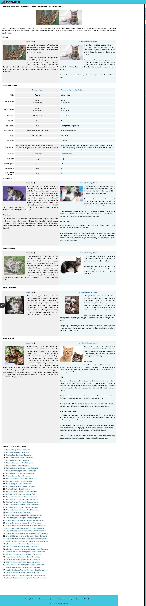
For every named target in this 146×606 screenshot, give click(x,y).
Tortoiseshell (123, 66)
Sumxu (121, 89)
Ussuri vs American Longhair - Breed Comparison (22, 499)
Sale (32, 41)
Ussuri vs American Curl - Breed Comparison (20, 494)
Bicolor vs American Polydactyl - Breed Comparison (23, 559)
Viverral (121, 35)
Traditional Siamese (125, 58)
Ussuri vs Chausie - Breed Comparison (18, 489)
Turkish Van (123, 50)
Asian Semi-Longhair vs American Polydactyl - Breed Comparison (27, 549)
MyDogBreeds (88, 599)
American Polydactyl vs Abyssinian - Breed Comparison (24, 515)
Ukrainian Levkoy (125, 42)
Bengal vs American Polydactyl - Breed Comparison (23, 557)
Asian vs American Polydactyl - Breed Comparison (22, 546)
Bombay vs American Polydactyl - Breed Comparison (23, 567)
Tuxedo (121, 46)
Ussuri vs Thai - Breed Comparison (17, 452)
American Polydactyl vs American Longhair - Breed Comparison (27, 533)
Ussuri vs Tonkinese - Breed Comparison (19, 457)
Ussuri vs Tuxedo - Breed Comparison (18, 476)
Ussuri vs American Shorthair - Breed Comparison (22, 504)
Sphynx (121, 97)
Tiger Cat (122, 78)
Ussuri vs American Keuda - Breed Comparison (21, 497)
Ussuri (28, 41)
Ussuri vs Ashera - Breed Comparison (18, 512)
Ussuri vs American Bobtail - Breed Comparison (21, 491)
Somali (121, 101)
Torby (121, 70)
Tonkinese (122, 74)
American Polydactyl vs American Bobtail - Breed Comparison (26, 525)
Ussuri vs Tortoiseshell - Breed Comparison (20, 463)
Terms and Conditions (46, 599)
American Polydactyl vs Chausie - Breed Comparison (23, 523)
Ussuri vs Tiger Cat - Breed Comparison (19, 455)
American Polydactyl (85, 41)
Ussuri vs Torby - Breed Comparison (18, 460)
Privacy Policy (29, 599)
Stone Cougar (123, 93)
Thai (120, 82)
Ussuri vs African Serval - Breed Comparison (20, 486)
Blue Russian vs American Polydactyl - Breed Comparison (25, 565)
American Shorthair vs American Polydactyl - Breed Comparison (27, 536)
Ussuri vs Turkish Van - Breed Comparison (20, 473)
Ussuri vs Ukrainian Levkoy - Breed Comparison (21, 478)
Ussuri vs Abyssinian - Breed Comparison (19, 481)
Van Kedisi (122, 31)
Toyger (121, 62)
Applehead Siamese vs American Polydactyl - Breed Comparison (27, 541)
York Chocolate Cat (125, 27)
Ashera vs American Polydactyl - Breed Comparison (23, 544)
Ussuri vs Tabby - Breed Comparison (18, 450)
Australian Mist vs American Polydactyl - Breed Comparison (25, 552)
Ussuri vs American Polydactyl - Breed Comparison (22, 502)
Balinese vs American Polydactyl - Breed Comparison (23, 554)
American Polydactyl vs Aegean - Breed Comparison (23, 518)
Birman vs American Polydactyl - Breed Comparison (23, 562)
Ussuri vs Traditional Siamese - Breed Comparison (22, 468)
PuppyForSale (74, 599)
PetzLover (61, 599)
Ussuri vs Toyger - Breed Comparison (18, 465)
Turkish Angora (124, 54)
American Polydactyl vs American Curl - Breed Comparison (25, 528)
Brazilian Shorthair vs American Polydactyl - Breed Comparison (26, 570)
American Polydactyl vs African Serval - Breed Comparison (25, 520)
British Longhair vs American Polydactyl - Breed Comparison (25, 575)
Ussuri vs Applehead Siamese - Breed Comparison (22, 510)
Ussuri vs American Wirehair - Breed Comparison (22, 507)
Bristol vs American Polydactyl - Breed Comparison (22, 572)
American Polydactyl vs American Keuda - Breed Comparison (26, 531)
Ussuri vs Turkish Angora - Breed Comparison (21, 471)
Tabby (121, 86)
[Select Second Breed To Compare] (132, 14)
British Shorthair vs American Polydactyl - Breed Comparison (26, 578)
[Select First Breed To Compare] (132, 10)
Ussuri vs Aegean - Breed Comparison (18, 484)
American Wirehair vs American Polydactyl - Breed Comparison (26, 538)
